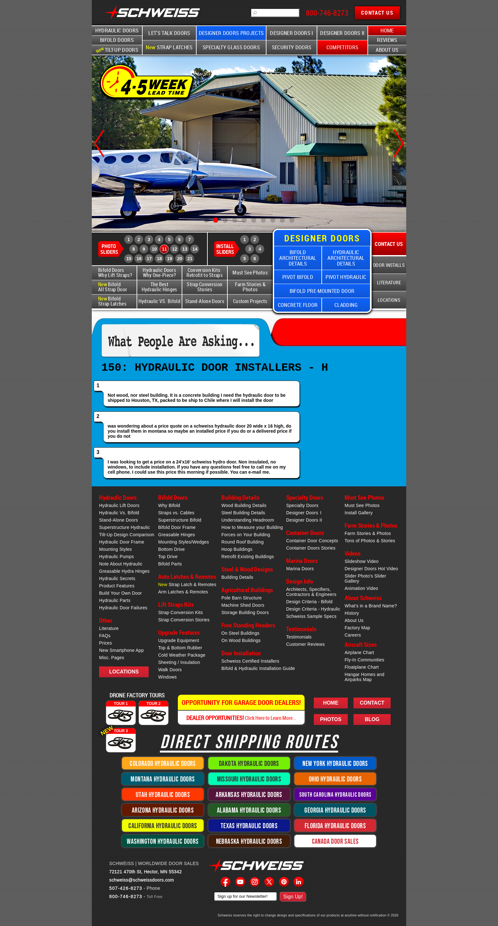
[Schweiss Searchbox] (275, 12)
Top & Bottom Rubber (180, 647)
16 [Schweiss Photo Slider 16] (139, 258)
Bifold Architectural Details (297, 257)
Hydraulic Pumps (116, 556)
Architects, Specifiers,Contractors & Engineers (311, 592)
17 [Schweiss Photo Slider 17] (149, 258)
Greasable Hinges (176, 534)
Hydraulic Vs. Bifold (119, 512)
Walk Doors (170, 669)
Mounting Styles (115, 549)
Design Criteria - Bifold (309, 601)
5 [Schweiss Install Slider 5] (244, 258)
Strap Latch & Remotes (187, 584)
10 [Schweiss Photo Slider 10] (154, 249)
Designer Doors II (342, 33)
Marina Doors (300, 568)
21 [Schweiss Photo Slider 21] (189, 258)
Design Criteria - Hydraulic (313, 609)
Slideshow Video (362, 561)
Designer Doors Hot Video (371, 568)
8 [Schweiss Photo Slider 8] (133, 249)
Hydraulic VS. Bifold (159, 301)
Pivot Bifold (297, 277)
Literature (389, 282)
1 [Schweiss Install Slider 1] (244, 239)
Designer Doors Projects (231, 33)
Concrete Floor (298, 304)
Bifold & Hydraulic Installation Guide (258, 668)
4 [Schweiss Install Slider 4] (260, 249)
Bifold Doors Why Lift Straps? (115, 273)
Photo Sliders (109, 249)
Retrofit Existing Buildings (247, 556)
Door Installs (389, 265)
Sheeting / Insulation (179, 662)
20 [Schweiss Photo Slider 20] (179, 258)
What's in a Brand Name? (371, 605)
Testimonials (299, 636)
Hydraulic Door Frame (121, 541)
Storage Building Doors (245, 612)
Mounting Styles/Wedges (183, 541)
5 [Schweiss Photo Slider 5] (169, 239)
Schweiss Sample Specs (311, 616)
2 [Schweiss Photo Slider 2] (139, 239)
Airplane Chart (359, 652)
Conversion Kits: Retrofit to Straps (204, 273)
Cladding (346, 304)
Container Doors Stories (310, 548)
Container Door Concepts (312, 540)
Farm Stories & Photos (250, 287)
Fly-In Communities (364, 659)
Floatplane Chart (362, 667)
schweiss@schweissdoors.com (141, 879)
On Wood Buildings (241, 640)
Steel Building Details (243, 512)
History (352, 613)
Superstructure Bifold (179, 520)
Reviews (387, 40)
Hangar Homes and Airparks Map (364, 677)
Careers (353, 635)
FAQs (105, 635)
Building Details (237, 577)
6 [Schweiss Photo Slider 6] (179, 239)
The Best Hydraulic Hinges (159, 287)
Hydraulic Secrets (117, 578)
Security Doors (292, 47)
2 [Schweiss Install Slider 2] (254, 239)
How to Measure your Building (252, 527)
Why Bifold (169, 505)
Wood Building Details (243, 505)
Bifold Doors (117, 40)
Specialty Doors (302, 505)
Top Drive (168, 556)
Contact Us (389, 243)
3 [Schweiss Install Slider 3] (249, 249)
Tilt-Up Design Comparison (126, 534)
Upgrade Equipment (178, 640)
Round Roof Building (242, 541)
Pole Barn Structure (241, 597)
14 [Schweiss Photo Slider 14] (195, 249)
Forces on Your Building (245, 534)
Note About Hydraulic (121, 563)
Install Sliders (225, 249)
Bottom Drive (171, 549)
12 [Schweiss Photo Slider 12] (174, 249)
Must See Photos (250, 272)
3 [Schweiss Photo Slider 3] (149, 239)
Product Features (116, 585)
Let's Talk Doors (169, 33)
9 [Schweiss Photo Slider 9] (144, 249)
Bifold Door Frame (177, 527)
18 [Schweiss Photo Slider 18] (159, 258)
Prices (105, 642)
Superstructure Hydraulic (124, 527)
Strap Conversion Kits (180, 612)
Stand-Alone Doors (204, 301)
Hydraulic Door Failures (123, 607)
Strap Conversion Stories (204, 287)
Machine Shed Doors (242, 605)
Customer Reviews (305, 644)
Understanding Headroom (247, 520)
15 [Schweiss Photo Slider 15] (128, 258)
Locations (389, 300)
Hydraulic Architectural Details (345, 257)
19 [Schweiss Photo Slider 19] (169, 258)
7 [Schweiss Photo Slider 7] (189, 239)
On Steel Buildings (240, 633)
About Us (387, 49)
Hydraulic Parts (115, 600)
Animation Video (361, 588)
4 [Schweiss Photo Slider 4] (159, 239)
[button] (206, 220)
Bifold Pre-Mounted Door (322, 290)
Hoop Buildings (236, 549)
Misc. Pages (111, 657)
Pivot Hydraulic (346, 277)
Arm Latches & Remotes (183, 591)
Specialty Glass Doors (231, 47)
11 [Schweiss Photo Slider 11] (164, 249)
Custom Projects (250, 301)
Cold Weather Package (181, 655)
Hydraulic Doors (117, 30)
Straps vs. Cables (176, 512)
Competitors (342, 47)
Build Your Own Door (120, 593)
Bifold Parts (170, 563)
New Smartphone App (121, 650)
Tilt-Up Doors (116, 49)
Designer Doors (303, 512)
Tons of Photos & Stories (370, 540)
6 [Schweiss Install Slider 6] (254, 258)
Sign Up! (293, 896)
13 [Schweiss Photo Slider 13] (184, 249)
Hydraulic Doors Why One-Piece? (159, 273)
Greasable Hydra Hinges (124, 571)
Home (387, 30)
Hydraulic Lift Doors (119, 505)
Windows (167, 676)
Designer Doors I (291, 33)
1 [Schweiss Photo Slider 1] (128, 239)
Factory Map (357, 627)
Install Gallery (359, 512)
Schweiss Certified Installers (250, 661)
